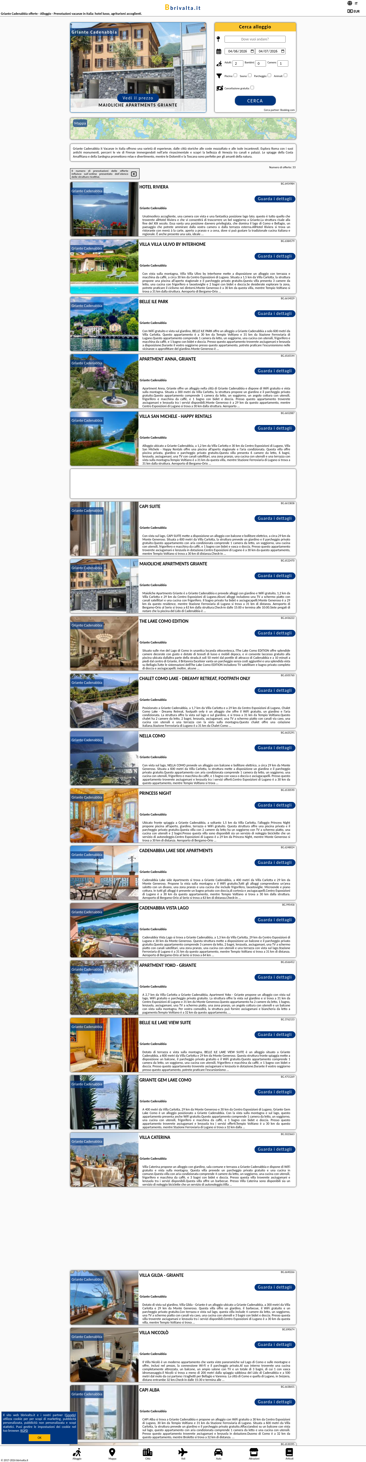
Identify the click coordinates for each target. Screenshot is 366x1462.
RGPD (24, 1431)
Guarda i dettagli (275, 198)
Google (70, 1415)
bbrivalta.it (183, 8)
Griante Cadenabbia (87, 191)
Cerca (255, 101)
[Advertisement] (183, 1229)
